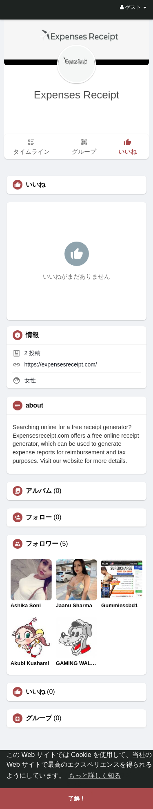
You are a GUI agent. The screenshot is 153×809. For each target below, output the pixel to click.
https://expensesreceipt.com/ (60, 364)
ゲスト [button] (133, 7)
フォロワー (42, 544)
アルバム (39, 491)
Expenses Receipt (77, 95)
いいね (35, 692)
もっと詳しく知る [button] (95, 775)
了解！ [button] (76, 798)
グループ (39, 718)
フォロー (39, 517)
